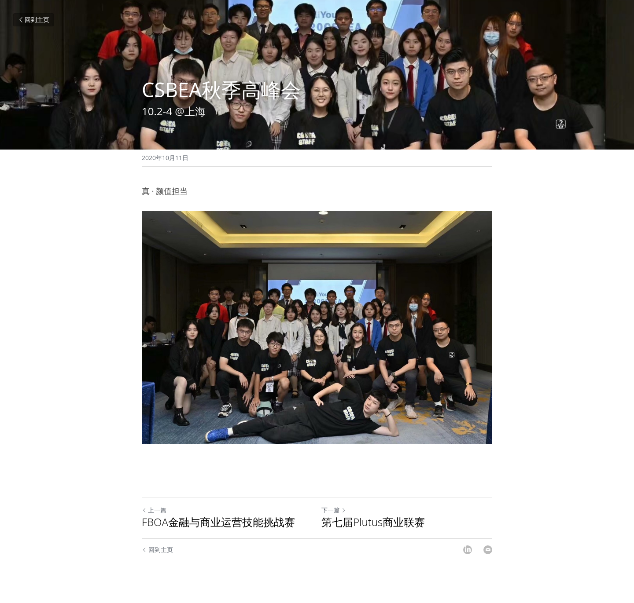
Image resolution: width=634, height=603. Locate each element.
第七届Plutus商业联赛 (373, 522)
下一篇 (333, 510)
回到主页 (33, 19)
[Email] (487, 549)
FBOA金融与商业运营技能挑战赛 (218, 522)
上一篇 (154, 510)
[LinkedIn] (467, 549)
